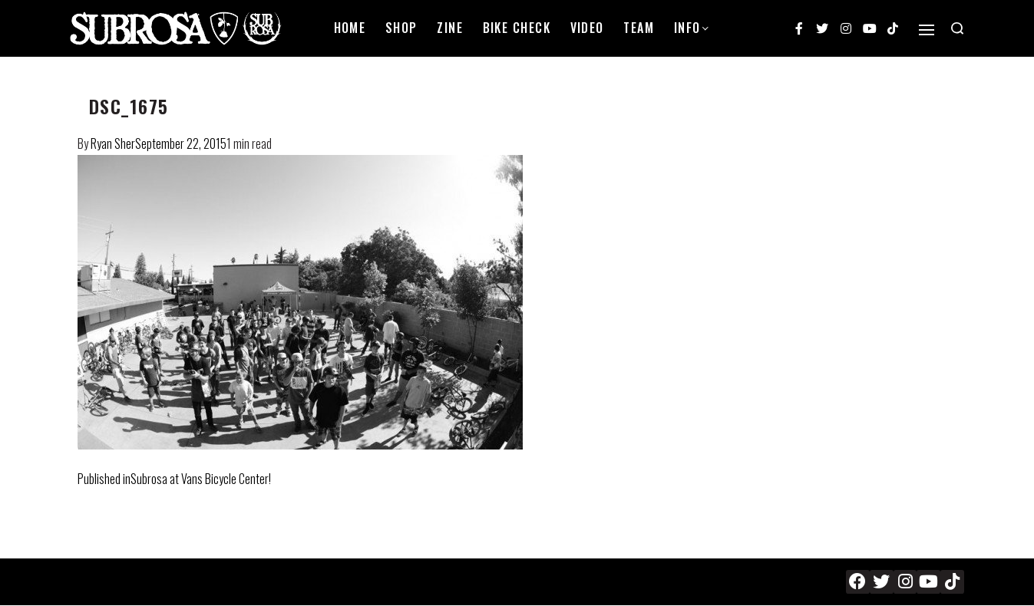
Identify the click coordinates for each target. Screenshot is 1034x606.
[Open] (926, 30)
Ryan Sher (113, 143)
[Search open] (957, 28)
